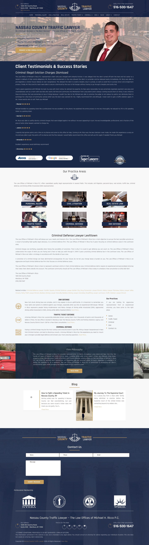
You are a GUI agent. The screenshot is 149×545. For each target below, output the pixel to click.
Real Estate (65, 15)
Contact (117, 15)
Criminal (88, 15)
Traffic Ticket (77, 15)
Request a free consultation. (30, 50)
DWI (96, 15)
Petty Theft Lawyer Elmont (30, 293)
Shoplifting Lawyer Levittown (95, 293)
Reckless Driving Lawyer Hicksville (51, 293)
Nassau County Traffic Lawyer (34, 541)
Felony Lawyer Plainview (111, 290)
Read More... (75, 310)
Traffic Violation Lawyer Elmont (116, 293)
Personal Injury (41, 15)
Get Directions (25, 10)
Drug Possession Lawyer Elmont (91, 290)
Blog (102, 15)
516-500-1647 (123, 7)
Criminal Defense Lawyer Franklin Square (40, 290)
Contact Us (112, 328)
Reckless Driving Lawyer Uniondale (73, 293)
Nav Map (65, 541)
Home (31, 15)
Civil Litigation (54, 15)
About (109, 15)
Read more (75, 371)
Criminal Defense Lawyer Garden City (67, 290)
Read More (45, 409)
